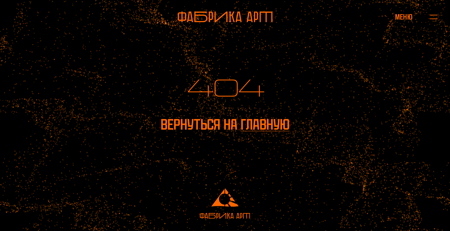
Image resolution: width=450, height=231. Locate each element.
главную (265, 124)
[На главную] (225, 17)
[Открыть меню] (403, 17)
